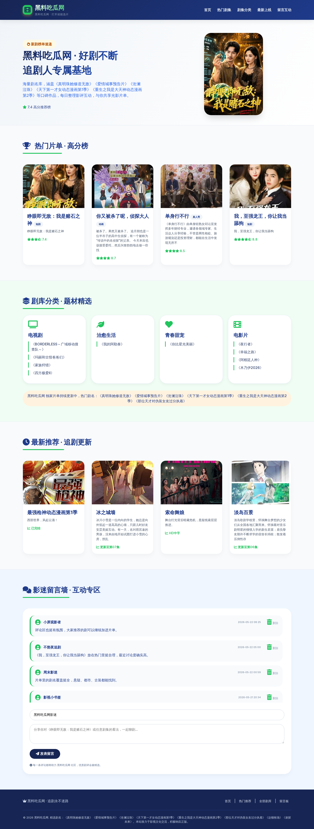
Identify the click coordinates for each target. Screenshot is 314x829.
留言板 (284, 801)
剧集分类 (244, 10)
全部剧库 (265, 801)
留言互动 (284, 10)
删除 (272, 622)
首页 (207, 10)
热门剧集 (224, 10)
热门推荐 (245, 801)
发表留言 (45, 754)
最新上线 (264, 10)
